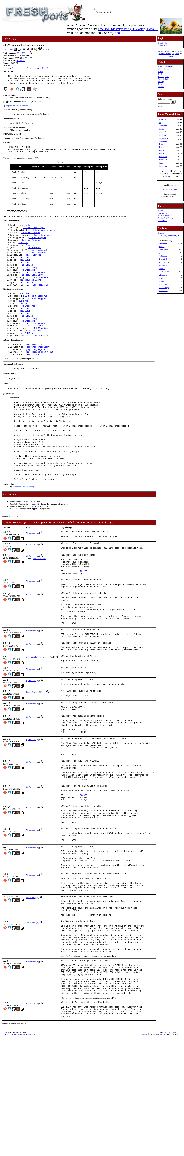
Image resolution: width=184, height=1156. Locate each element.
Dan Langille (161, 1152)
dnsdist (161, 129)
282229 (83, 616)
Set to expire (164, 272)
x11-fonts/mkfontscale (42, 236)
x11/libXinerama (36, 284)
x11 (11, 49)
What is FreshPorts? (166, 67)
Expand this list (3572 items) (17, 108)
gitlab (161, 163)
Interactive (163, 275)
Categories (162, 213)
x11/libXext (28, 281)
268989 (83, 873)
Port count (163, 243)
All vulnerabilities (170, 189)
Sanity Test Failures (166, 218)
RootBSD (170, 56)
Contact (161, 86)
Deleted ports (163, 216)
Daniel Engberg (32, 753)
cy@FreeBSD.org (21, 53)
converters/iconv (30, 239)
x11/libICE (27, 267)
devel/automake (38, 261)
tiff (160, 122)
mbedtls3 (162, 132)
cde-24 (33, 546)
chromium (163, 126)
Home (160, 211)
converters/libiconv (38, 366)
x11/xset (23, 318)
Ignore (161, 253)
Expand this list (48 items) (23, 526)
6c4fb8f (21, 60)
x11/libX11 (27, 272)
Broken (161, 246)
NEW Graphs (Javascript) (168, 235)
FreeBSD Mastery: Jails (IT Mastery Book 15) (128, 29)
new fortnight (164, 287)
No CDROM (164, 262)
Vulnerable (163, 265)
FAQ (160, 74)
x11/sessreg (28, 253)
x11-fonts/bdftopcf (34, 233)
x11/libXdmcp (30, 278)
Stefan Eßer (30, 993)
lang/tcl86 (33, 375)
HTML (166, 1150)
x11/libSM (25, 270)
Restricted (163, 259)
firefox (161, 144)
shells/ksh (26, 230)
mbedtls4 (162, 135)
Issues (160, 72)
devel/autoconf (38, 258)
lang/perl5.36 (40, 298)
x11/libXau (27, 275)
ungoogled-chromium (163, 139)
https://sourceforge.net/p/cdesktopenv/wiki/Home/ (28, 68)
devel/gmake (34, 255)
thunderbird (163, 166)
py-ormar (162, 119)
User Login (162, 43)
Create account (164, 45)
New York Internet (165, 54)
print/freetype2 (37, 244)
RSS (177, 1150)
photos (119, 33)
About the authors (165, 69)
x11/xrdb (23, 250)
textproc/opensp (31, 247)
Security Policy (164, 79)
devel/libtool (33, 264)
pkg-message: (9, 416)
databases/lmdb (34, 364)
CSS (170, 1150)
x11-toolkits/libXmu (32, 287)
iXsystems (175, 54)
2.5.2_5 (6, 49)
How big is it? (163, 76)
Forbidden (163, 256)
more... (161, 107)
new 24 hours (164, 278)
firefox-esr (163, 156)
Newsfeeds (162, 220)
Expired (162, 268)
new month (163, 290)
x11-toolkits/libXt (30, 292)
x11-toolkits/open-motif (39, 372)
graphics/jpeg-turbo (37, 369)
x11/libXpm (27, 295)
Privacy (161, 81)
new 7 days (163, 284)
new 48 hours (164, 281)
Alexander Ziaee (39, 600)
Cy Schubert (31, 572)
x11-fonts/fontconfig (41, 241)
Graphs (161, 233)
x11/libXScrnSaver (39, 289)
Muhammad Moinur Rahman (37, 716)
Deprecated (163, 250)
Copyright (144, 1152)
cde (26, 541)
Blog (160, 84)
